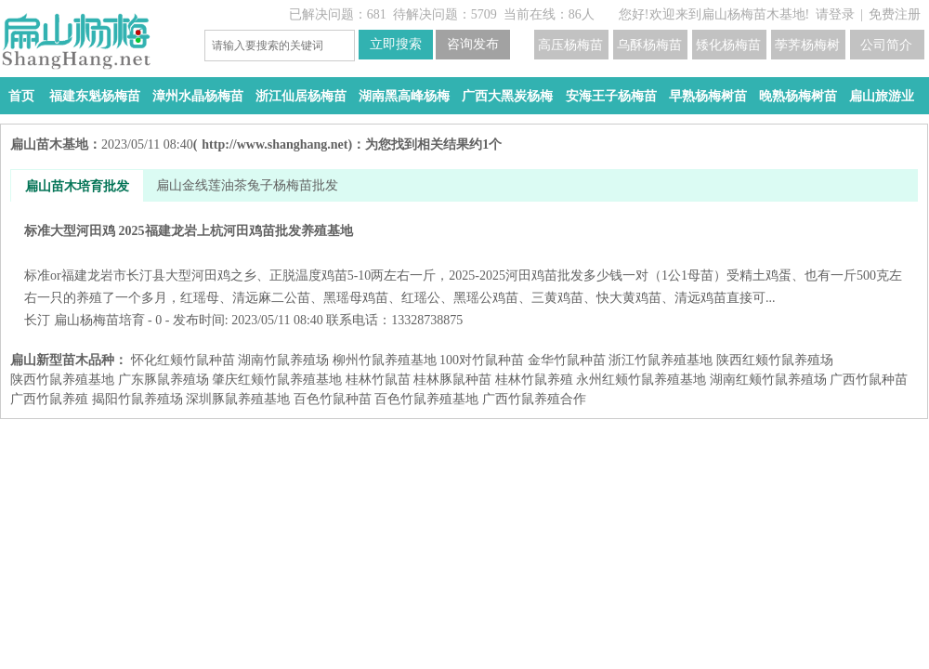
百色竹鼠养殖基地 (426, 399)
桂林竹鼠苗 (378, 380)
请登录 (835, 14)
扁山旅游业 (881, 96)
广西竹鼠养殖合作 (534, 399)
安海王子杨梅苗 (611, 96)
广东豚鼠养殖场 (163, 380)
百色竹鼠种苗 (333, 399)
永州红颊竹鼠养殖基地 (641, 380)
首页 (21, 96)
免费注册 (895, 14)
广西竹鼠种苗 (869, 380)
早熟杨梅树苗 (708, 96)
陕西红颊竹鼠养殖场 (774, 360)
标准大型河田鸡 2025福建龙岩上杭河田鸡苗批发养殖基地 (464, 264)
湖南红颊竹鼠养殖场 (768, 380)
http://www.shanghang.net (274, 144)
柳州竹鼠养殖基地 (385, 360)
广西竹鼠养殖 (49, 399)
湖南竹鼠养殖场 (283, 360)
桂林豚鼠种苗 (452, 380)
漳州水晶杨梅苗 (197, 96)
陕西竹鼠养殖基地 (62, 380)
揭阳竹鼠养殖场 (137, 399)
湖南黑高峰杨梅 (404, 96)
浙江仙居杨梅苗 (301, 96)
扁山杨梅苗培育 (99, 320)
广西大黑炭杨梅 (507, 96)
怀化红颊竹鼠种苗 (183, 360)
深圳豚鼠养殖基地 (238, 399)
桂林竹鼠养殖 (534, 380)
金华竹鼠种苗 (567, 360)
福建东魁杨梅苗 (94, 96)
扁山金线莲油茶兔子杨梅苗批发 (247, 185)
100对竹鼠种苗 (481, 360)
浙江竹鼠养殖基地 (660, 360)
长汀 (37, 320)
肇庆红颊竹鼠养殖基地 (277, 380)
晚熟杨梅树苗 (798, 96)
